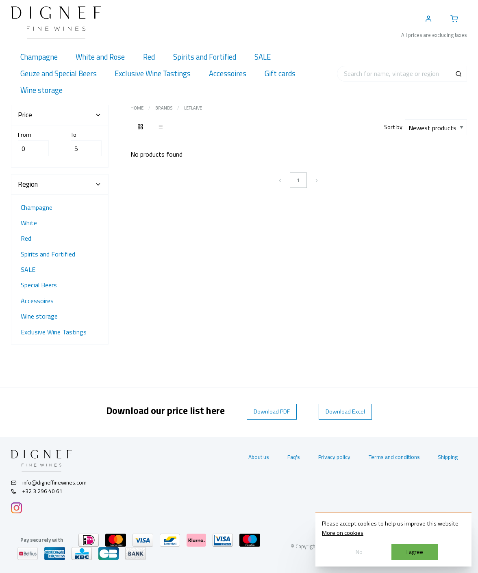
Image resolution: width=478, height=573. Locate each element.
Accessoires (37, 301)
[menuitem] (39, 57)
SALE (28, 269)
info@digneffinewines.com (49, 482)
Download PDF (272, 411)
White (29, 223)
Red (26, 238)
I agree (414, 551)
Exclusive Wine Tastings (54, 332)
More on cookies (342, 532)
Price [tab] (60, 115)
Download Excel (345, 411)
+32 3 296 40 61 (37, 491)
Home (136, 108)
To (86, 143)
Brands (163, 108)
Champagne (36, 207)
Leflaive (193, 108)
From (33, 143)
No (359, 551)
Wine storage (39, 316)
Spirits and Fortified (48, 254)
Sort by (394, 127)
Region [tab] (60, 184)
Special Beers (39, 285)
